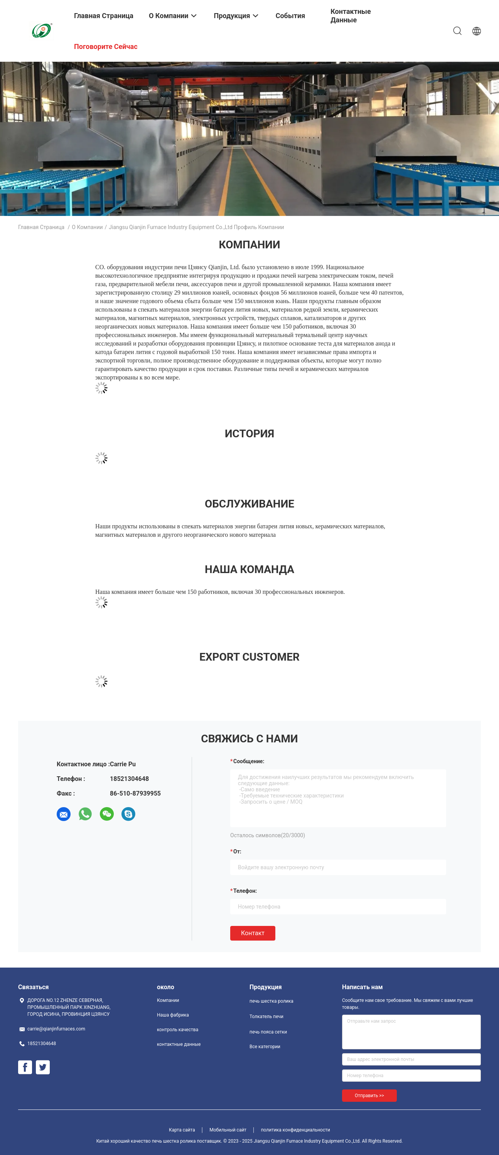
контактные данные (179, 1044)
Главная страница (41, 227)
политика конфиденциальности (295, 1130)
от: (237, 851)
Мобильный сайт (227, 1130)
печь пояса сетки (268, 1032)
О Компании (87, 227)
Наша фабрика (173, 1015)
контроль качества (177, 1029)
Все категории (265, 1046)
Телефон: (245, 891)
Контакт (253, 933)
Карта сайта (182, 1130)
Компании (168, 1000)
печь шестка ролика (271, 1001)
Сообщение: (248, 761)
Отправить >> (369, 1095)
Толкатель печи (266, 1016)
